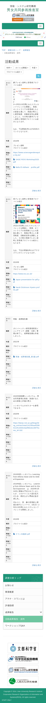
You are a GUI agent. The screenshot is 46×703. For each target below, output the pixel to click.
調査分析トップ (14, 50)
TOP (4, 50)
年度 (34, 68)
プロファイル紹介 (14, 72)
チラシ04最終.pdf (23, 534)
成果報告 (26, 50)
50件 (9, 68)
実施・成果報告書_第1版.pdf (27, 357)
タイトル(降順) (21, 68)
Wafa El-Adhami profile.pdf (27, 167)
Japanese (17, 19)
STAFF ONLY (7, 700)
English (28, 19)
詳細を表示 (36, 191)
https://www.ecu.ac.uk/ (22, 274)
